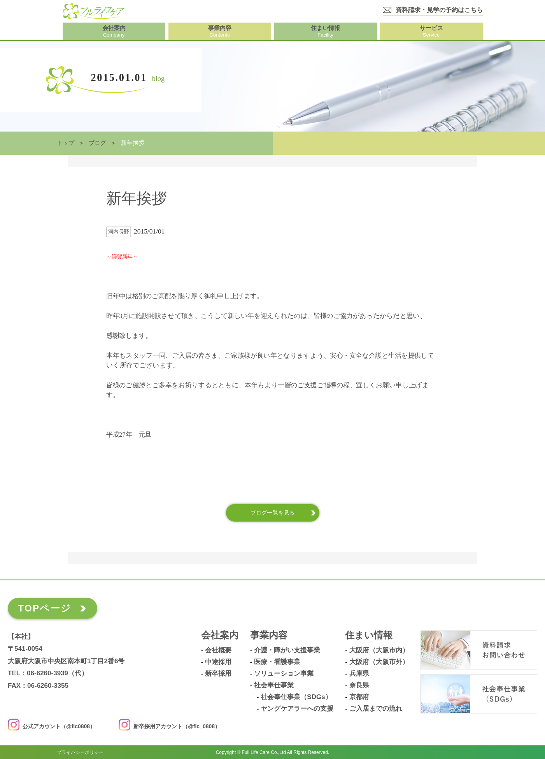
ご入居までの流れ (375, 708)
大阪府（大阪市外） (379, 661)
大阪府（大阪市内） (379, 650)
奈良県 (359, 685)
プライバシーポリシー (80, 752)
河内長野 (118, 232)
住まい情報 (369, 635)
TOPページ (44, 608)
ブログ (97, 143)
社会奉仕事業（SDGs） (296, 696)
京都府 (359, 696)
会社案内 (219, 635)
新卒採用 (218, 673)
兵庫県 (359, 673)
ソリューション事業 (284, 673)
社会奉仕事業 (274, 685)
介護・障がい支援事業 (287, 650)
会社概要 (218, 650)
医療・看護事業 (277, 661)
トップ (65, 143)
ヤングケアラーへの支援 (297, 708)
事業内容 (268, 635)
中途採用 (218, 661)
